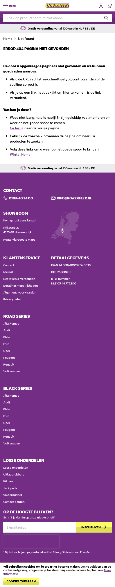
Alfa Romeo (11, 323)
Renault (8, 364)
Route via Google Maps (19, 239)
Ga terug (16, 128)
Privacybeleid (12, 299)
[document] (57, 576)
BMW (6, 337)
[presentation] (31, 541)
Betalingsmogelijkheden (20, 285)
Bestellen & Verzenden (19, 279)
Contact (8, 265)
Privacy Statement (63, 552)
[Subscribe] (94, 527)
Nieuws (8, 272)
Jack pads (10, 488)
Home (8, 38)
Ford (6, 344)
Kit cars (8, 481)
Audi (6, 330)
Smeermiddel (12, 495)
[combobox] (57, 18)
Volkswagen (11, 371)
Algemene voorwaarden (19, 292)
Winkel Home (20, 154)
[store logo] (57, 5)
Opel (6, 351)
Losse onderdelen (15, 467)
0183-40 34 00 (21, 198)
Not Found (26, 38)
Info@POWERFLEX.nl (74, 198)
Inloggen (101, 6)
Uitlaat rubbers (13, 474)
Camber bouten (14, 502)
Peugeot (9, 357)
